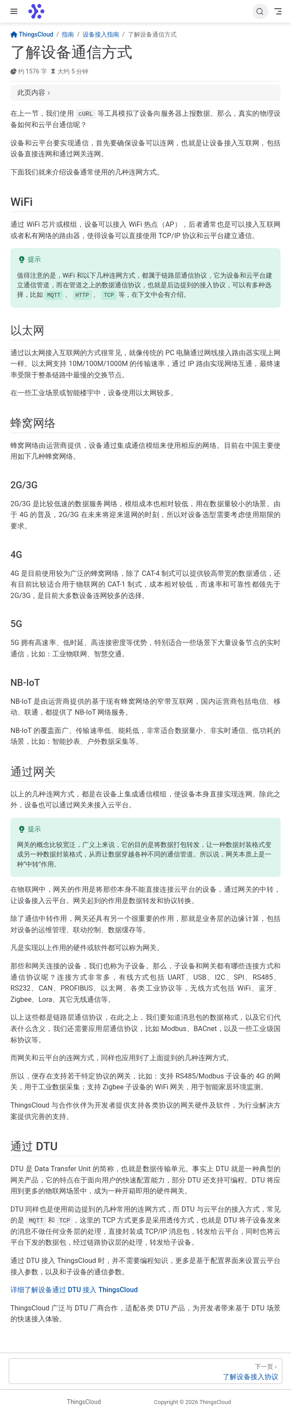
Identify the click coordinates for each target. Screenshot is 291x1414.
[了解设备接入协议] (145, 1371)
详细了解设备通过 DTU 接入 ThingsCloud (74, 1290)
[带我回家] (39, 11)
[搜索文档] (260, 11)
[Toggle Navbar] (278, 11)
